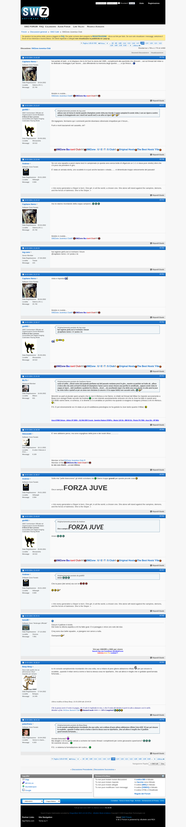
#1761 (162, 274)
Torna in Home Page (126, 800)
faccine (140, 782)
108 (120, 43)
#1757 (162, 105)
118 (142, 43)
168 (116, 45)
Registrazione (154, 3)
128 (111, 45)
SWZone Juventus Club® (62, 96)
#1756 (162, 57)
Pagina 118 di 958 (89, 43)
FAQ (41, 26)
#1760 (162, 248)
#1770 (162, 720)
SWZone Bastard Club (71, 710)
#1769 (162, 662)
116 (133, 43)
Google (28, 790)
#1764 (162, 430)
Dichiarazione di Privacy (150, 800)
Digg (27, 779)
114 (124, 43)
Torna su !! (43, 821)
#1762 (162, 322)
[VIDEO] (145, 787)
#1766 (162, 516)
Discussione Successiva (104, 769)
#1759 (162, 200)
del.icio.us (29, 783)
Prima (101, 43)
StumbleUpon (31, 787)
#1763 (162, 376)
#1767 (162, 570)
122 (160, 43)
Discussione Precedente (82, 769)
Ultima (136, 45)
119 (146, 43)
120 (151, 43)
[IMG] (144, 785)
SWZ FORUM (31, 26)
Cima (162, 764)
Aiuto (141, 3)
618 (125, 45)
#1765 (162, 474)
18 (112, 43)
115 (128, 43)
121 (155, 43)
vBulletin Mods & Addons (102, 813)
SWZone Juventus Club (41, 48)
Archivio (138, 800)
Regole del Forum (142, 794)
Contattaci (114, 800)
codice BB (140, 779)
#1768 (162, 616)
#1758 (162, 159)
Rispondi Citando (157, 101)
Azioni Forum (64, 26)
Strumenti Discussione (139, 53)
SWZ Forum (126, 817)
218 (120, 45)
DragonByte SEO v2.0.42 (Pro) (81, 813)
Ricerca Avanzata (95, 26)
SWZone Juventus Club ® (74, 460)
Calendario (50, 26)
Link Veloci (78, 26)
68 (116, 43)
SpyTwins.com (28, 821)
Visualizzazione (156, 53)
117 (137, 43)
